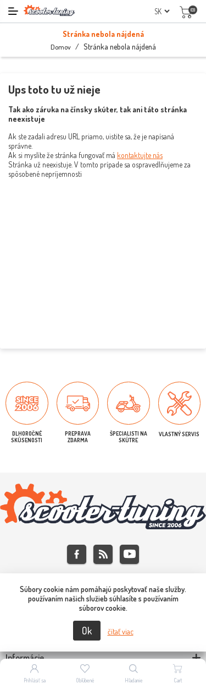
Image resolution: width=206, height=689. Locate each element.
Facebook (76, 554)
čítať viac (120, 631)
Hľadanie (134, 680)
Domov (61, 46)
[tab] (103, 658)
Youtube (129, 554)
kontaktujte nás (140, 155)
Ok (87, 631)
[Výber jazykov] (161, 11)
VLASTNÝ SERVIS (179, 434)
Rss (103, 554)
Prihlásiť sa (35, 680)
